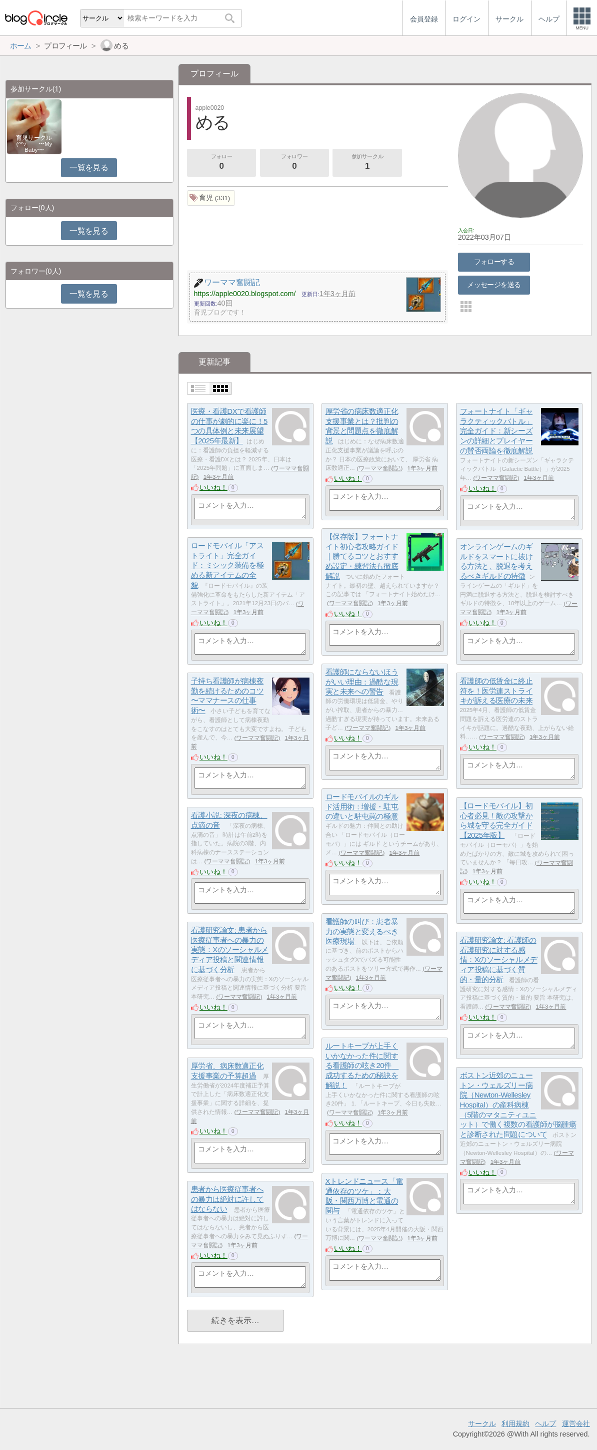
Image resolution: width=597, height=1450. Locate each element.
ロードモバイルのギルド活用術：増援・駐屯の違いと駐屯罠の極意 (362, 806)
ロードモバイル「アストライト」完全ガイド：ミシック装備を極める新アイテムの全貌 (227, 565)
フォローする (494, 262)
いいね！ (214, 487)
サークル (482, 1424)
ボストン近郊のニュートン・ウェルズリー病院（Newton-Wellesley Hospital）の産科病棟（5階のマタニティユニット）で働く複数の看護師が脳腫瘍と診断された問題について (518, 1104)
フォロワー (294, 162)
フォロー (222, 162)
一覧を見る (89, 167)
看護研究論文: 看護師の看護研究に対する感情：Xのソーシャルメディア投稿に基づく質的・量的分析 (499, 960)
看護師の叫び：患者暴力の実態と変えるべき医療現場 (362, 931)
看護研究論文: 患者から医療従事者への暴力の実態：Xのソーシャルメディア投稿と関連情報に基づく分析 (229, 950)
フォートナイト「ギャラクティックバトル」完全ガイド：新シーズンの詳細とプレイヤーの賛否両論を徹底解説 (496, 431)
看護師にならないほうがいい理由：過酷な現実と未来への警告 (362, 682)
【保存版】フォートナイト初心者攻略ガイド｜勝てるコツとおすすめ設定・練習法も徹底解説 (362, 556)
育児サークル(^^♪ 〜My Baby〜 (34, 144)
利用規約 (516, 1424)
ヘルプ (545, 1424)
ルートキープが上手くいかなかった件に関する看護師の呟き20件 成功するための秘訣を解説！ (362, 1065)
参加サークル (368, 162)
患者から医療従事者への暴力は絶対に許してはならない (227, 1199)
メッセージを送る (493, 285)
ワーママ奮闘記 (379, 468)
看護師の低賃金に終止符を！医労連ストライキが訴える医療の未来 (496, 691)
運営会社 (576, 1424)
